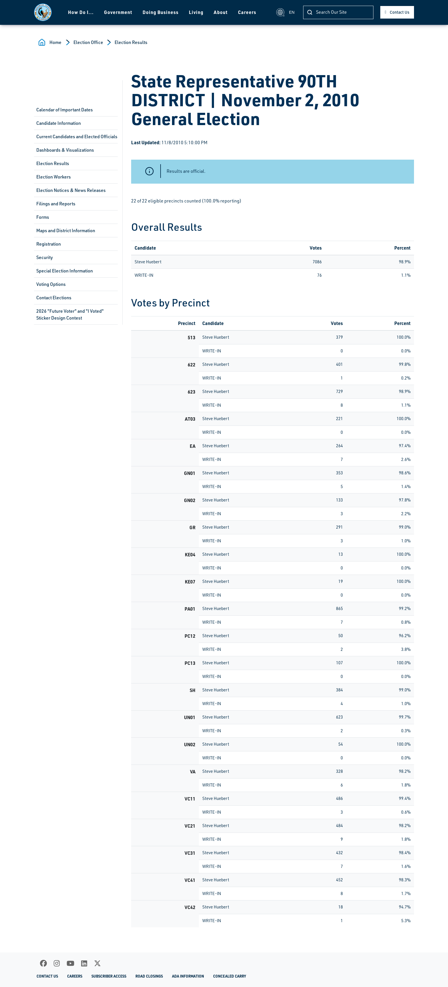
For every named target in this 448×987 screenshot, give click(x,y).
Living (196, 12)
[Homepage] (43, 12)
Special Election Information (64, 271)
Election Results (131, 42)
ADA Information (188, 976)
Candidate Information (58, 123)
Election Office (88, 42)
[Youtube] (70, 963)
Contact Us (399, 12)
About (221, 12)
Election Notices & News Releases (71, 190)
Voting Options (51, 284)
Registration (48, 244)
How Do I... (81, 12)
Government (118, 12)
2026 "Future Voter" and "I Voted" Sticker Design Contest (70, 314)
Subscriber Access (108, 976)
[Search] (338, 12)
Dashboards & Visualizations (65, 150)
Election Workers (53, 177)
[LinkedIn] (84, 963)
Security (44, 257)
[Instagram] (56, 963)
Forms (42, 217)
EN (285, 12)
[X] (97, 963)
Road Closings (149, 976)
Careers (247, 12)
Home (55, 42)
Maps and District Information (65, 230)
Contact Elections (53, 297)
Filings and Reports (55, 203)
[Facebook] (43, 963)
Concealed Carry (229, 976)
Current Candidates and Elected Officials (76, 136)
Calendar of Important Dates (64, 110)
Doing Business (161, 12)
